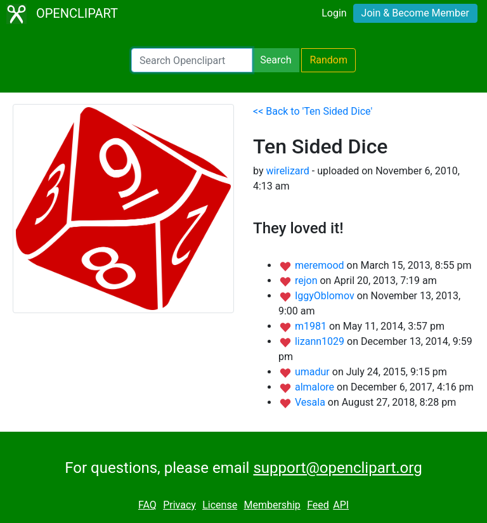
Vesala (311, 402)
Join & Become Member (415, 13)
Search (275, 60)
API (341, 505)
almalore (316, 387)
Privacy (179, 505)
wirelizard (287, 171)
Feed (318, 505)
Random (328, 60)
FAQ (147, 505)
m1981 (312, 326)
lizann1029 (321, 341)
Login (333, 13)
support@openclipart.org (337, 468)
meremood (321, 265)
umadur (313, 372)
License (219, 505)
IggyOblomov (326, 296)
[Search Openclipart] (191, 60)
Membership (272, 505)
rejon (307, 280)
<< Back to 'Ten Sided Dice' (312, 111)
